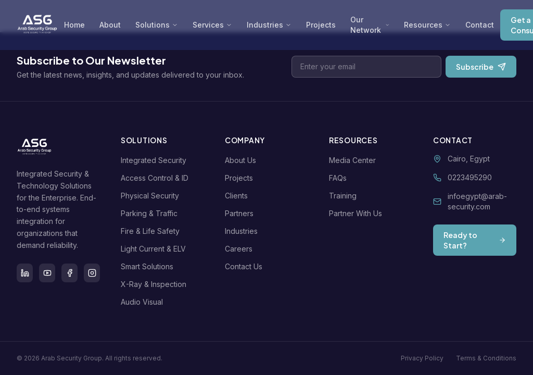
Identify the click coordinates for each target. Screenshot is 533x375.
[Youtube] (47, 273)
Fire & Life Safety (152, 231)
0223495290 (470, 177)
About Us (242, 160)
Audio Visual (144, 301)
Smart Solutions (149, 266)
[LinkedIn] (25, 273)
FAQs (340, 177)
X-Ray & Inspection (156, 284)
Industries (269, 24)
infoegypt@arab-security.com (477, 201)
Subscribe (481, 66)
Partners (241, 213)
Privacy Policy (422, 358)
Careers (241, 248)
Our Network (369, 24)
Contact (479, 24)
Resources (427, 24)
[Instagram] (92, 273)
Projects (321, 24)
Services (212, 24)
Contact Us (245, 266)
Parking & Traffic (151, 213)
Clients (238, 195)
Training (345, 195)
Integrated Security (156, 160)
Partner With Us (357, 213)
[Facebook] (69, 273)
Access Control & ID (157, 177)
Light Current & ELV (155, 248)
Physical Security (152, 195)
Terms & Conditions (486, 358)
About (110, 24)
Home (74, 24)
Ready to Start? (474, 240)
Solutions (156, 24)
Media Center (354, 160)
